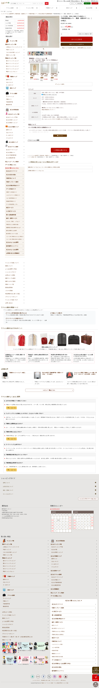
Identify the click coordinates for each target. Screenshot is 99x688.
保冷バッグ (71, 8)
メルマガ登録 (9, 290)
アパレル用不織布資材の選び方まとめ (17, 313)
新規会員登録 (79, 3)
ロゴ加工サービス (11, 211)
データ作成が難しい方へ (12, 204)
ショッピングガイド (86, 1)
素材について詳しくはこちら (50, 94)
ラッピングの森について (12, 262)
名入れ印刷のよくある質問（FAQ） (61, 663)
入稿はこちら (87, 3)
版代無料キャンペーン (12, 246)
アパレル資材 (11, 8)
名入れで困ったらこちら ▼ (73, 600)
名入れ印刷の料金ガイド (13, 185)
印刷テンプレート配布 (12, 182)
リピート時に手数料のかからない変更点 (14, 236)
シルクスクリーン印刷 (57, 644)
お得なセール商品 (10, 275)
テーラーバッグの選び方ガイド (15, 318)
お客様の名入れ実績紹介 (13, 253)
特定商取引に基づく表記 (45, 680)
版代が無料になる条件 (11, 230)
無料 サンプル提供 (10, 278)
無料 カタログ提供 (10, 281)
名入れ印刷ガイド (76, 1)
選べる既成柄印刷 (11, 214)
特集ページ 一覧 (6, 640)
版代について (55, 625)
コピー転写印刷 (55, 647)
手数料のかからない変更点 (58, 631)
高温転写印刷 (55, 650)
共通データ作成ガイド (11, 192)
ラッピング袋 (31, 8)
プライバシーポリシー (11, 296)
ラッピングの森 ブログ (11, 299)
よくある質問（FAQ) (11, 269)
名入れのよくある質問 (12, 242)
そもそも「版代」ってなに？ (13, 221)
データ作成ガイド (11, 189)
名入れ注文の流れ (11, 174)
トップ (2, 13)
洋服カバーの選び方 (57, 313)
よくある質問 (67, 1)
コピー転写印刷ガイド (11, 198)
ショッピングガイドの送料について (55, 119)
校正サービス (9, 207)
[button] (28, 72)
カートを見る (95, 3)
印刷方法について (11, 178)
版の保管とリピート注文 (12, 233)
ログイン (72, 3)
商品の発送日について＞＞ (48, 109)
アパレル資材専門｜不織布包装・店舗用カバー (16, 13)
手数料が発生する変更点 (57, 634)
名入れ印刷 (91, 8)
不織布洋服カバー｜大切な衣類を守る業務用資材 (40, 13)
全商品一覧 (33, 157)
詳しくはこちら (12, 407)
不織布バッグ (51, 8)
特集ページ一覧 (9, 284)
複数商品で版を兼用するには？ (13, 227)
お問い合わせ (95, 1)
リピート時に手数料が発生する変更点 (14, 239)
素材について (9, 266)
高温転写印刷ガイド (11, 201)
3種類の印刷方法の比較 (57, 656)
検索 (46, 3)
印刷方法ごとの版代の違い (12, 224)
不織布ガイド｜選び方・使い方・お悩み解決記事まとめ (17, 636)
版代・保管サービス (11, 218)
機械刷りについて (56, 653)
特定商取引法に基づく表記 (12, 293)
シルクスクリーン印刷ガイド (13, 195)
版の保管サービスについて (58, 628)
